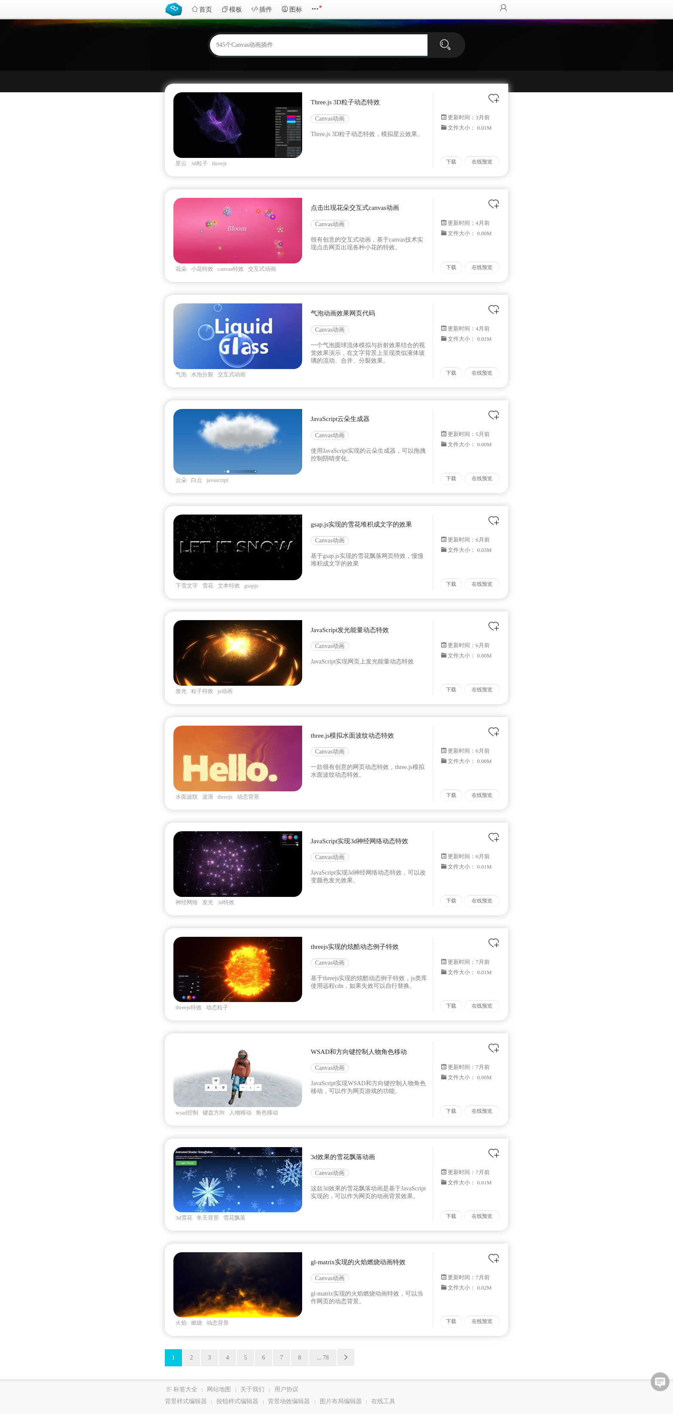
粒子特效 (202, 691)
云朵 (181, 480)
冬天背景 (208, 1217)
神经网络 (187, 902)
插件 (262, 9)
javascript (217, 480)
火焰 (181, 1323)
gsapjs (251, 585)
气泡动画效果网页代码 (343, 313)
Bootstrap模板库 (175, 8)
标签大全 (185, 1389)
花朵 (181, 269)
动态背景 (248, 796)
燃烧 (196, 1323)
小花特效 (202, 269)
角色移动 (267, 1112)
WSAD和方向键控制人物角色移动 (359, 1051)
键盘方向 (214, 1112)
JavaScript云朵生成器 (340, 418)
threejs (219, 163)
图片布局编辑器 (341, 1401)
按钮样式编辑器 (237, 1401)
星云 (181, 163)
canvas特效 (231, 269)
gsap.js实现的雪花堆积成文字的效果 (361, 524)
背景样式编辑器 (186, 1401)
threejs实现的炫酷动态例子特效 (355, 946)
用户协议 (286, 1389)
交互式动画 (262, 269)
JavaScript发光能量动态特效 (350, 630)
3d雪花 (184, 1217)
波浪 (207, 796)
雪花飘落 (234, 1217)
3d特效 (226, 902)
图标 (292, 9)
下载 (451, 162)
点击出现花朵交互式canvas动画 (355, 207)
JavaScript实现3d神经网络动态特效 (359, 841)
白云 (196, 480)
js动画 (225, 691)
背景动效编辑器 (289, 1401)
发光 (181, 691)
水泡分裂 (202, 374)
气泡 (181, 374)
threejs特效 (189, 1007)
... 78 (323, 1357)
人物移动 (240, 1112)
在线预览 (482, 162)
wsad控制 (187, 1112)
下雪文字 (187, 585)
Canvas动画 (330, 118)
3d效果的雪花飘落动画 (343, 1157)
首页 (201, 9)
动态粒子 (217, 1007)
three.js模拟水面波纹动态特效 (352, 735)
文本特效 (229, 585)
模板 (231, 9)
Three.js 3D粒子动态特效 (345, 102)
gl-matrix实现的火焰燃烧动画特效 (358, 1262)
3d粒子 (199, 163)
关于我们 (252, 1389)
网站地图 (219, 1389)
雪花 (207, 585)
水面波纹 (187, 796)
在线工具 (383, 1401)
